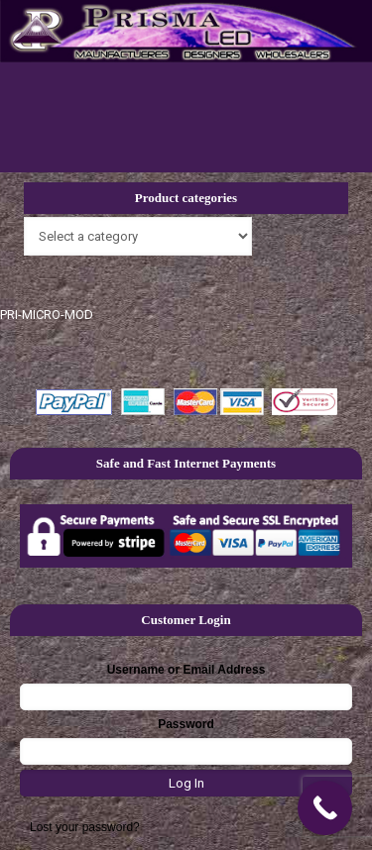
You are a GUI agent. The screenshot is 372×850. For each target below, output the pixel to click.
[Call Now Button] (325, 808)
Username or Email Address (186, 670)
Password (186, 724)
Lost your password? (85, 827)
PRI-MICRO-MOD (46, 314)
